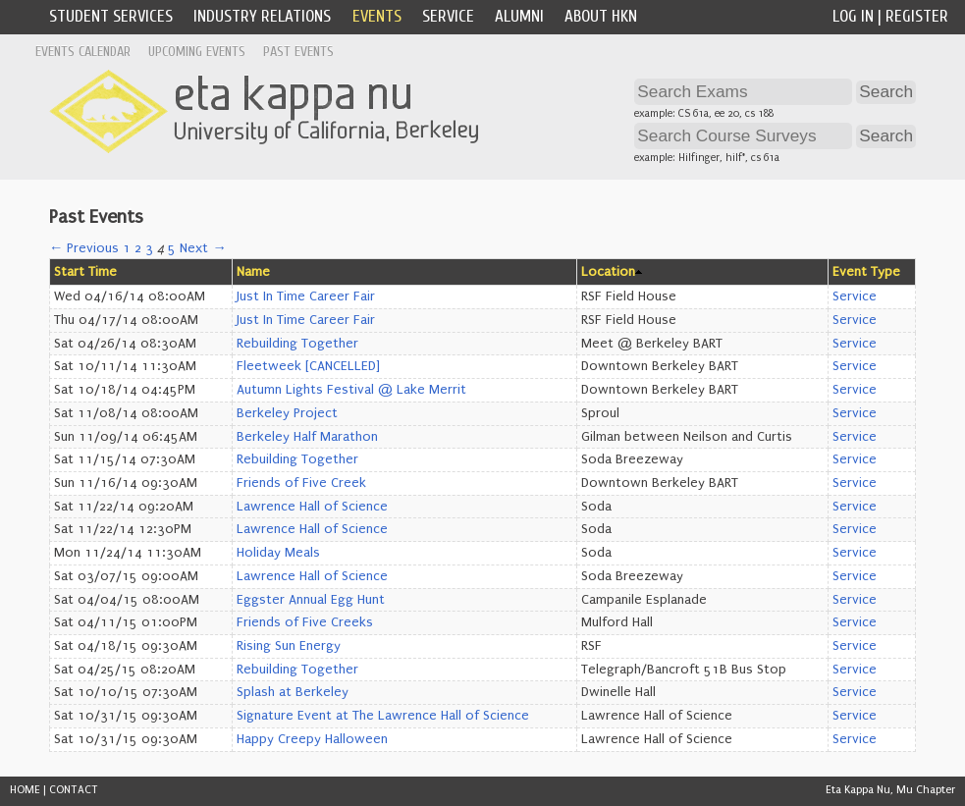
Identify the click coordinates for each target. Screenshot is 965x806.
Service (448, 16)
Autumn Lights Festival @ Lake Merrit (351, 390)
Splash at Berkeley (292, 692)
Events (377, 16)
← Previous (84, 248)
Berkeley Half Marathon (307, 437)
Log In (853, 16)
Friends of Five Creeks (305, 622)
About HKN (600, 16)
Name (253, 272)
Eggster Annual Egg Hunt (311, 600)
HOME (25, 789)
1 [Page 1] (127, 248)
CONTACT (73, 789)
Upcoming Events (196, 51)
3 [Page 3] (149, 248)
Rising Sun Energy (289, 646)
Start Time (85, 272)
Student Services (111, 16)
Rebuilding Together (297, 343)
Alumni (519, 16)
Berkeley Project (287, 413)
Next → (203, 248)
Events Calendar (83, 51)
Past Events (298, 51)
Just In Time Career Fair (306, 296)
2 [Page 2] (137, 248)
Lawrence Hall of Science (312, 506)
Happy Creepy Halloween (312, 739)
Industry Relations (262, 16)
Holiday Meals (278, 553)
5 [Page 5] (172, 248)
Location (608, 272)
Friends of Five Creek (301, 483)
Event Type (866, 272)
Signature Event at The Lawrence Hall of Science (383, 716)
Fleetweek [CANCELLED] (308, 366)
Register (916, 16)
